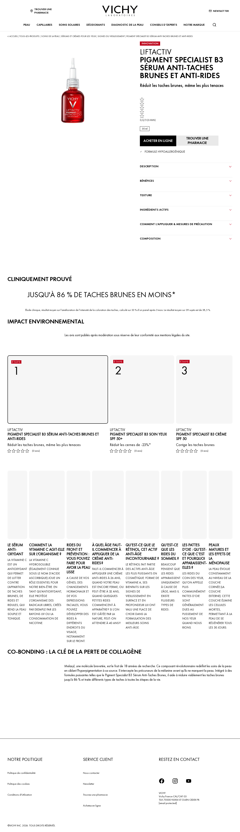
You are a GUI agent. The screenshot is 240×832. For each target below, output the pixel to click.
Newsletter (88, 783)
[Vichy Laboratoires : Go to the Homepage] (120, 11)
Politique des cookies (19, 783)
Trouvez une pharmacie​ (95, 794)
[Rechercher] (214, 25)
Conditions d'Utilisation (20, 794)
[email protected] (168, 802)
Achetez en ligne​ (92, 804)
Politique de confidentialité (21, 772)
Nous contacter (91, 772)
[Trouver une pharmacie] (195, 140)
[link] (148, 109)
